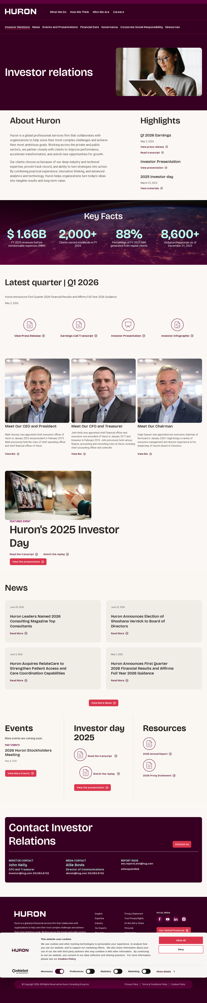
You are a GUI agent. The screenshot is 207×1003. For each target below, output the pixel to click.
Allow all (181, 965)
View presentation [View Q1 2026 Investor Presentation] (153, 167)
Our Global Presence (173, 930)
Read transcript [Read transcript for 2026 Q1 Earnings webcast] (152, 152)
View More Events (21, 773)
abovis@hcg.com (76, 873)
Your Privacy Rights (134, 918)
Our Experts (100, 928)
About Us (99, 932)
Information (130, 932)
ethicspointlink (130, 869)
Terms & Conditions (134, 937)
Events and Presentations (60, 27)
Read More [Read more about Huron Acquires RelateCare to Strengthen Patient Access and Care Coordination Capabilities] (18, 680)
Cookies (128, 942)
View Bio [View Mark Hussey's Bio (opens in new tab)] (12, 453)
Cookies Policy (67, 984)
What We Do (58, 12)
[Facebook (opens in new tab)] (159, 919)
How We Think (79, 12)
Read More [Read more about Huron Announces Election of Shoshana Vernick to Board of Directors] (119, 633)
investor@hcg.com (20, 873)
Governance (109, 27)
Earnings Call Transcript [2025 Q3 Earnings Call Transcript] (79, 336)
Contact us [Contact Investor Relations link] (182, 844)
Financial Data (89, 27)
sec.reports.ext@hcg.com (137, 863)
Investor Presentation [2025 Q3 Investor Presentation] (128, 336)
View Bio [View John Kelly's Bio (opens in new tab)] (78, 453)
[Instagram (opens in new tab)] (184, 919)
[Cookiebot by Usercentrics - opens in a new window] (20, 997)
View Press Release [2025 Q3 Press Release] (29, 336)
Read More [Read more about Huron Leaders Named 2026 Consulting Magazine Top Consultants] (18, 633)
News (36, 27)
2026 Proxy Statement (159, 775)
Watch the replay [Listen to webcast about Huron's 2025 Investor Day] (54, 554)
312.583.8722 (41, 873)
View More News (103, 702)
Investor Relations (17, 27)
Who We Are (101, 12)
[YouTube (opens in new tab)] (168, 919)
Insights (99, 913)
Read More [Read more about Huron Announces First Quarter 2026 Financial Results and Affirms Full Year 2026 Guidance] (119, 680)
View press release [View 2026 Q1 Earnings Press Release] (154, 146)
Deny (181, 975)
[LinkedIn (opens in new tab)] (176, 919)
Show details (164, 997)
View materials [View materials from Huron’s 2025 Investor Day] (151, 188)
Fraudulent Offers (133, 956)
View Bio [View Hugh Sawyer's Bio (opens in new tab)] (145, 453)
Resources (172, 27)
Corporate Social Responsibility (141, 27)
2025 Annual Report (157, 753)
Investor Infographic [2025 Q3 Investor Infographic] (177, 336)
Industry (99, 923)
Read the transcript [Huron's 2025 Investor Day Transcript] (22, 554)
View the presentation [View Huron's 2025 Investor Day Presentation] (26, 561)
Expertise (99, 918)
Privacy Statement (134, 913)
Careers (118, 12)
